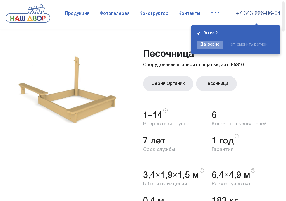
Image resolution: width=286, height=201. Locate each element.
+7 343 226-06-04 (257, 13)
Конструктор (153, 14)
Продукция (77, 14)
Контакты (189, 14)
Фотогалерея (114, 14)
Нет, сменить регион (248, 44)
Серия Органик (168, 84)
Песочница (216, 84)
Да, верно (210, 44)
